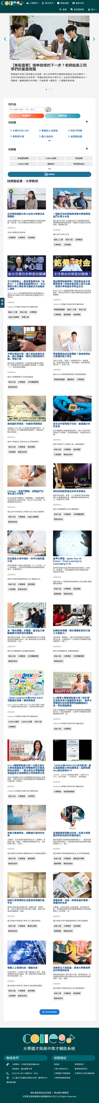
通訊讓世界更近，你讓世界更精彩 (24, 424)
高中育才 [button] (48, 3)
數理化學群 (32, 926)
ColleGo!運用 (51, 158)
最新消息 (78, 3)
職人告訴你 (46, 136)
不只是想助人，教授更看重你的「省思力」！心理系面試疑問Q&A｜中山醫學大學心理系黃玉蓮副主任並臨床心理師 (26, 285)
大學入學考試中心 (61, 1069)
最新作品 (63, 116)
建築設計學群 (78, 859)
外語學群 (31, 238)
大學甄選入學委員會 (62, 1073)
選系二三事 (58, 240)
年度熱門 (26, 116)
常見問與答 (77, 9)
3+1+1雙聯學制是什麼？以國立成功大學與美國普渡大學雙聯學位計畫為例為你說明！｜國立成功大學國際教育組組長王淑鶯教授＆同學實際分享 (26, 769)
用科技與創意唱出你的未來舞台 (69, 491)
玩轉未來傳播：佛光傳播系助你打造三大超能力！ (71, 631)
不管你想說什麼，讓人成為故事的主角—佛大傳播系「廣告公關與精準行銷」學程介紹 (26, 356)
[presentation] (5, 39)
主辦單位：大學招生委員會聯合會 (25, 1064)
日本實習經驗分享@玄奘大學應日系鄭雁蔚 (26, 215)
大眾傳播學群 (33, 382)
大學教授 (12, 238)
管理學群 (67, 315)
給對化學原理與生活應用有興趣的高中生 (26, 901)
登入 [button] (92, 9)
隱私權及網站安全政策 (41, 1093)
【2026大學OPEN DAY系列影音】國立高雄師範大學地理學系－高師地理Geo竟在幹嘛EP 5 (72, 768)
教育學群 (77, 993)
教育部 (56, 1064)
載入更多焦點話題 (49, 1012)
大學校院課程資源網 (62, 1078)
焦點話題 (63, 3)
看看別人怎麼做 (48, 130)
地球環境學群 (69, 792)
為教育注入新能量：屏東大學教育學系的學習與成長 (71, 969)
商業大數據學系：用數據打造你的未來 (26, 834)
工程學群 (67, 245)
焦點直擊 (78, 158)
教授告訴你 (12, 387)
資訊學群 (31, 447)
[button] (46, 89)
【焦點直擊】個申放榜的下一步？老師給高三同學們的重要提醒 (49, 67)
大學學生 (21, 238)
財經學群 (77, 315)
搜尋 (63, 9)
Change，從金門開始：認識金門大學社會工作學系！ (25, 492)
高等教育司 (79, 1064)
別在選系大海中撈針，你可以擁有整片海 (26, 559)
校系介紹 (69, 240)
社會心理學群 (13, 317)
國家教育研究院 (81, 1069)
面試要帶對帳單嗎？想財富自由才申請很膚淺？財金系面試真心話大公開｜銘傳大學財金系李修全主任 (71, 284)
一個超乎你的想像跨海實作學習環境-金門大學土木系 (72, 215)
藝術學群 (57, 864)
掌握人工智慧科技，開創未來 (22, 968)
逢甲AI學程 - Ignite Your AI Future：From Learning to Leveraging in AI (67, 561)
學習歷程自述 (78, 164)
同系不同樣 (75, 130)
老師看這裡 (75, 136)
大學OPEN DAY (19, 130)
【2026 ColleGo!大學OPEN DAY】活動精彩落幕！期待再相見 (25, 699)
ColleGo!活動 (23, 164)
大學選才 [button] (32, 3)
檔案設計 (51, 164)
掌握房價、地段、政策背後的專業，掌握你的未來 (71, 901)
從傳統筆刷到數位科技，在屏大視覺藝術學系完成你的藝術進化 (71, 834)
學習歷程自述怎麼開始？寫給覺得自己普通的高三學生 (71, 355)
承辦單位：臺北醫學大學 (22, 1069)
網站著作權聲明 (61, 1093)
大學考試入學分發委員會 (84, 1073)
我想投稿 (49, 174)
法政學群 (77, 926)
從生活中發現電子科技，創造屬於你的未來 (71, 425)
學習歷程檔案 (23, 158)
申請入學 (25, 317)
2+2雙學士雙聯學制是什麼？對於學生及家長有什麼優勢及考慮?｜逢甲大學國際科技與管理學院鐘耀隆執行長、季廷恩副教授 (72, 702)
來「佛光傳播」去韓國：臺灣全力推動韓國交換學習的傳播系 (26, 631)
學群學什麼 (17, 136)
